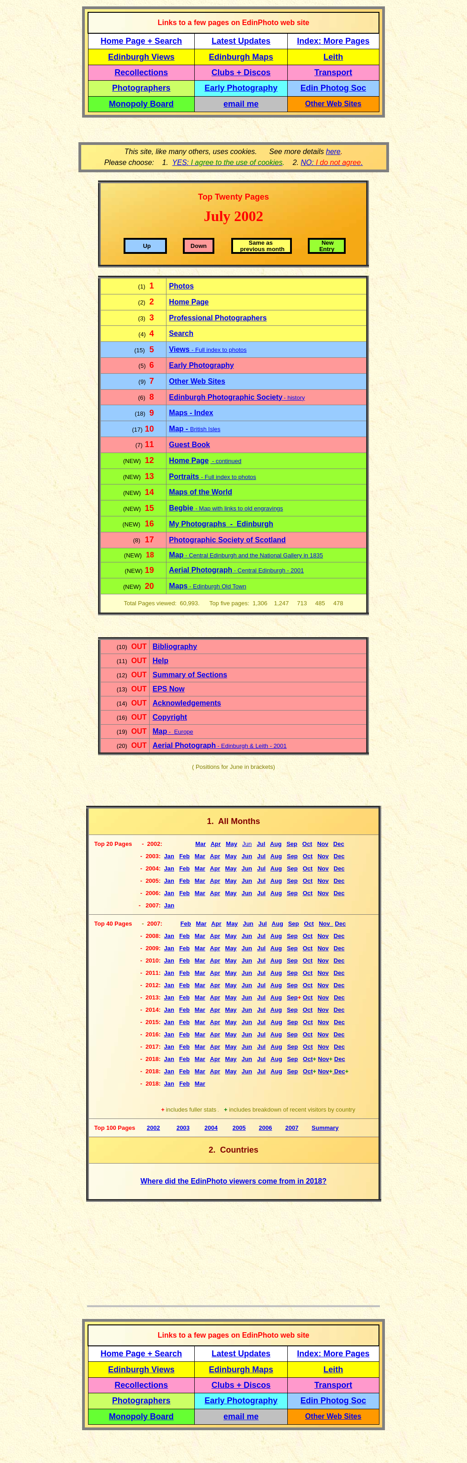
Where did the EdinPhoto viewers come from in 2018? (233, 1181)
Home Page (189, 302)
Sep (292, 1022)
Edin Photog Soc (333, 88)
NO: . (332, 162)
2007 (291, 1127)
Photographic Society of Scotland (227, 540)
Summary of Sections (189, 675)
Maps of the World (200, 492)
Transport (333, 72)
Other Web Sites (333, 104)
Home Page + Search (141, 41)
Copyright (169, 717)
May (231, 843)
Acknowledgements (186, 703)
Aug (276, 1022)
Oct (308, 1022)
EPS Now (168, 689)
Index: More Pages (333, 41)
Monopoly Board (141, 103)
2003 (183, 1127)
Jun (247, 1059)
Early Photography (241, 88)
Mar (201, 923)
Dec (339, 1059)
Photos (181, 286)
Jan (169, 1083)
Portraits (185, 476)
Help (160, 661)
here (333, 151)
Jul (262, 923)
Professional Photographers (218, 318)
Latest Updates (241, 41)
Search (181, 333)
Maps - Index (191, 413)
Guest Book (189, 444)
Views (180, 349)
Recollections (141, 72)
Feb (184, 1083)
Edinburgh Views (141, 57)
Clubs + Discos (241, 72)
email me (241, 103)
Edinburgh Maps (241, 57)
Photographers (141, 88)
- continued (225, 461)
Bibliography (174, 646)
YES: (227, 162)
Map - (179, 429)
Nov (323, 1022)
